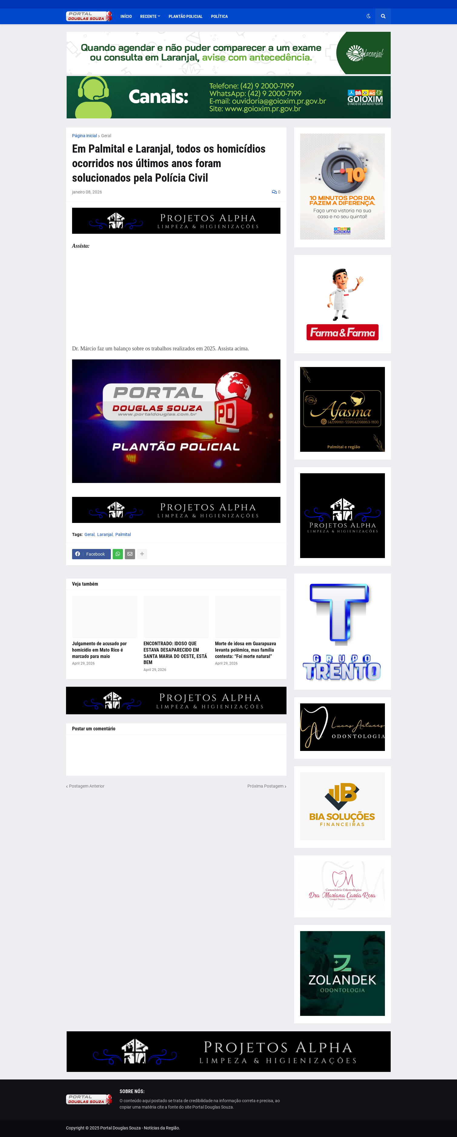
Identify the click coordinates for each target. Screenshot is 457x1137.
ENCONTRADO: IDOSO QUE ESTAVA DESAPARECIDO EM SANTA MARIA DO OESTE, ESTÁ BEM (175, 653)
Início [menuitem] (126, 16)
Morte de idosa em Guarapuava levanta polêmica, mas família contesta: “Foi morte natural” (245, 650)
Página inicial (84, 136)
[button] (368, 16)
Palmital (123, 534)
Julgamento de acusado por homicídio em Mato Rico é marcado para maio (99, 650)
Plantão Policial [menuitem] (186, 16)
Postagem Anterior (86, 786)
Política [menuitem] (219, 16)
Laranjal (105, 534)
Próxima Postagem (265, 786)
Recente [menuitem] (148, 16)
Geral (106, 136)
